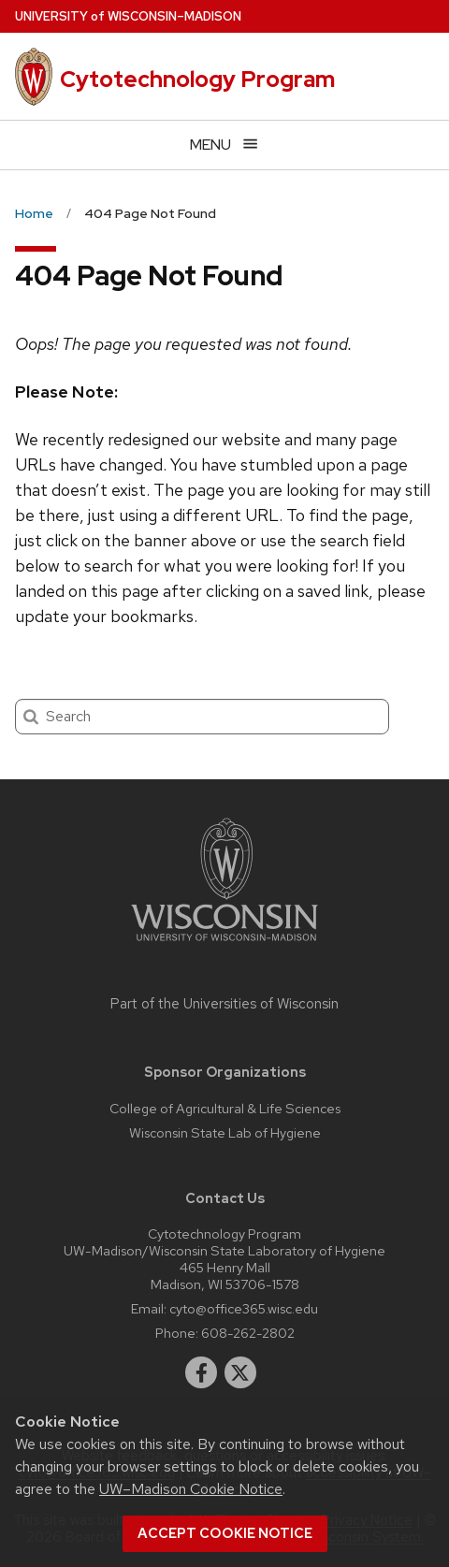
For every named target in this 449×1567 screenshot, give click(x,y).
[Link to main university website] (224, 944)
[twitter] (240, 1372)
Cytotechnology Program (197, 79)
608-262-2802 (248, 1333)
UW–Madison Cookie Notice (190, 1489)
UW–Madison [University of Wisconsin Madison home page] (128, 16)
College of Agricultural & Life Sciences (224, 1108)
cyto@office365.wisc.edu (243, 1308)
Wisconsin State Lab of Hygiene (225, 1132)
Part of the (224, 1003)
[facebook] (201, 1372)
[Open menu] (224, 144)
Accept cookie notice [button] (225, 1533)
